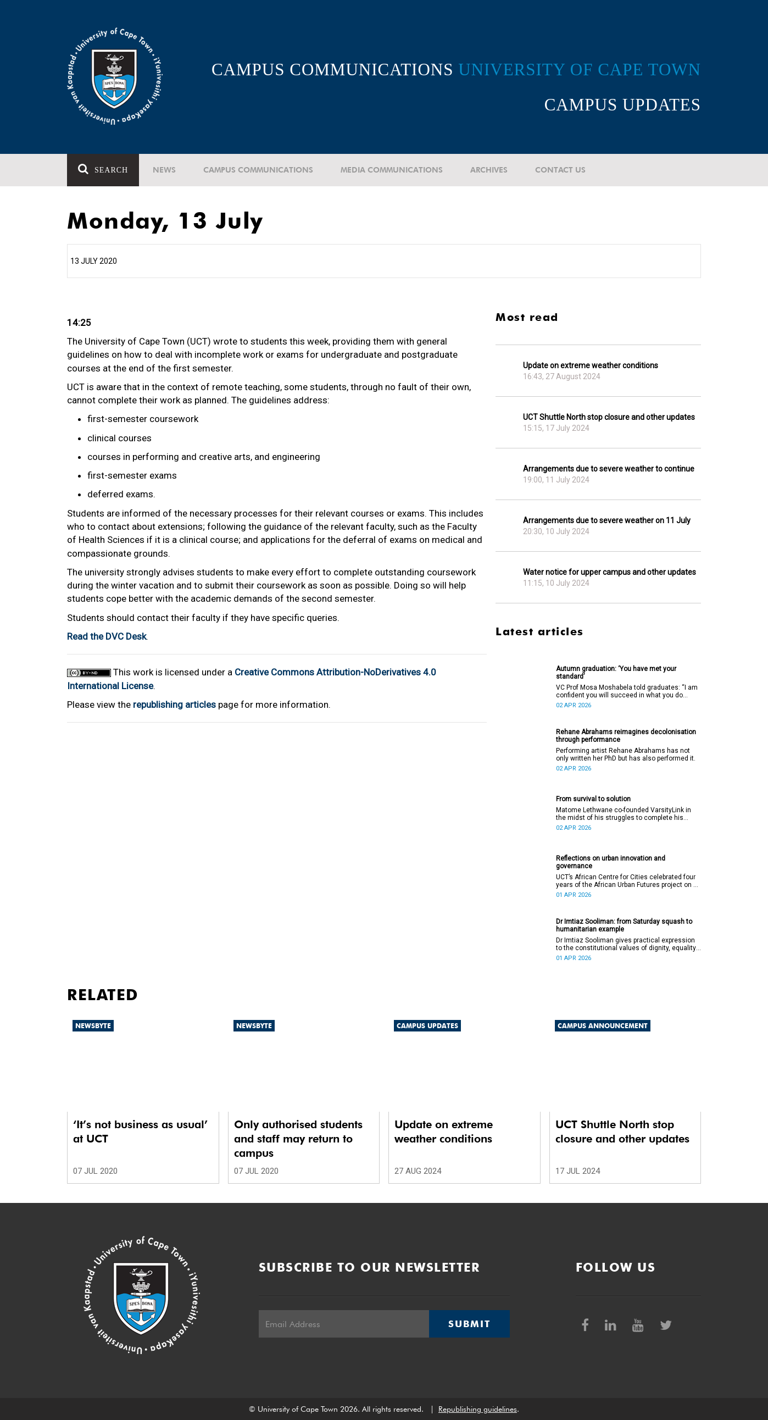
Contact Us (560, 169)
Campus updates (427, 1026)
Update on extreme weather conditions (590, 365)
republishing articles (174, 704)
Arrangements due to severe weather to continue (608, 468)
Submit (469, 1323)
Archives (489, 169)
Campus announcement (603, 1026)
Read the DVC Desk (106, 636)
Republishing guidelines (477, 1409)
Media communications (392, 169)
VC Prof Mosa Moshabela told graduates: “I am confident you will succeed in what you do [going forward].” (627, 691)
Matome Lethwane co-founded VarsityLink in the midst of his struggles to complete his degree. (623, 814)
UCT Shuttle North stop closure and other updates (609, 417)
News (164, 169)
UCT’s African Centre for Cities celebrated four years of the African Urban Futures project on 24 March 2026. (628, 881)
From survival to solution (593, 799)
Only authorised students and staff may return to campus (298, 1139)
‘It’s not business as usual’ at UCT (140, 1131)
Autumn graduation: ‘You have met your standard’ (616, 672)
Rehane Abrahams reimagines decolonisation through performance (626, 736)
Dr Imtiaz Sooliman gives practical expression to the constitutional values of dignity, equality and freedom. (626, 944)
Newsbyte (93, 1026)
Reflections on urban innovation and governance (610, 862)
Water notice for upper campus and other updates (609, 572)
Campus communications (258, 169)
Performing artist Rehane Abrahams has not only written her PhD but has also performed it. (625, 754)
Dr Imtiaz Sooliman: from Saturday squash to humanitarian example (624, 925)
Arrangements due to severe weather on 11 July (607, 520)
